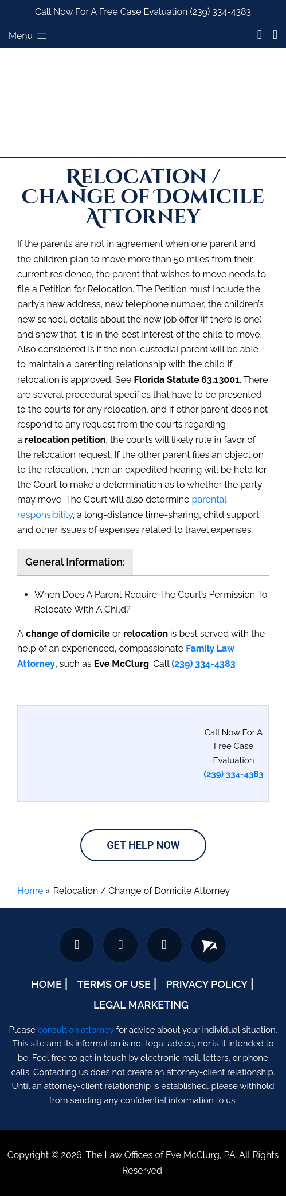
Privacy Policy (207, 984)
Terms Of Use (114, 984)
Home (30, 890)
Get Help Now (143, 845)
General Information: (75, 562)
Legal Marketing (141, 1005)
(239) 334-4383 (220, 11)
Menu (29, 35)
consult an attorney (76, 1030)
